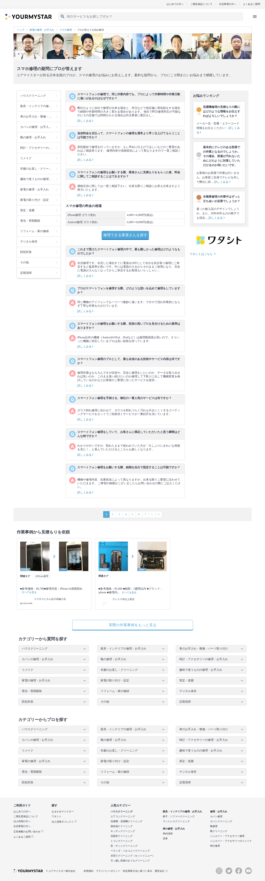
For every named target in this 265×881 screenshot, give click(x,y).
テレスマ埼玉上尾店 (123, 599)
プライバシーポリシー (108, 871)
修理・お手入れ (218, 811)
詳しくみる (85, 120)
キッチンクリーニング (123, 831)
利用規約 (88, 871)
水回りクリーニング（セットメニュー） (133, 855)
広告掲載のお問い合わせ (28, 831)
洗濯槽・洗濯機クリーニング (126, 821)
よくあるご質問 (251, 4)
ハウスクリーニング (122, 811)
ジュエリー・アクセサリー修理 (227, 836)
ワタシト (56, 816)
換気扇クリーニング (122, 826)
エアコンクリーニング (123, 816)
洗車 (165, 838)
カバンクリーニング (221, 821)
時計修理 (215, 845)
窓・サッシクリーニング (124, 845)
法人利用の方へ (22, 821)
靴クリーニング (218, 831)
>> (158, 514)
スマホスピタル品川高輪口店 (50, 599)
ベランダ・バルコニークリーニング (130, 850)
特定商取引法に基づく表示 (137, 871)
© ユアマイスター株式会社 (60, 871)
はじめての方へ (175, 4)
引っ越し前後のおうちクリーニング (130, 860)
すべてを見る (29, 592)
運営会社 (161, 871)
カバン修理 (216, 816)
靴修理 (213, 826)
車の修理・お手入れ (174, 828)
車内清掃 (168, 833)
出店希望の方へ (227, 4)
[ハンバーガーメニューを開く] (255, 16)
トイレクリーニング (122, 841)
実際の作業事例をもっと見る (132, 625)
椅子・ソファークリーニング (179, 816)
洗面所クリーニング (122, 836)
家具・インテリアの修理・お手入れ (182, 811)
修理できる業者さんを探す (125, 235)
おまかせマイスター (63, 811)
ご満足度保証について (25, 816)
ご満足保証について (201, 4)
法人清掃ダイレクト (64, 821)
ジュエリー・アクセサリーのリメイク (231, 841)
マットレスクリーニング (176, 821)
